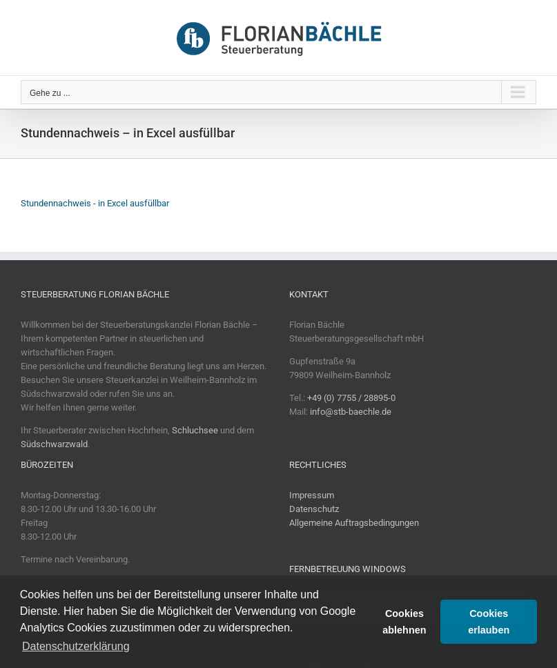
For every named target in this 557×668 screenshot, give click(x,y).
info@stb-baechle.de (350, 411)
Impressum (311, 495)
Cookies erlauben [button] (488, 622)
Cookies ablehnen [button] (404, 622)
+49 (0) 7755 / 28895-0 (351, 398)
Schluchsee (195, 430)
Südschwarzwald (54, 444)
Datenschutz (314, 509)
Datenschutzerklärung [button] (76, 646)
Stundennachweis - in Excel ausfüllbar (95, 203)
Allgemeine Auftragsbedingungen (354, 523)
